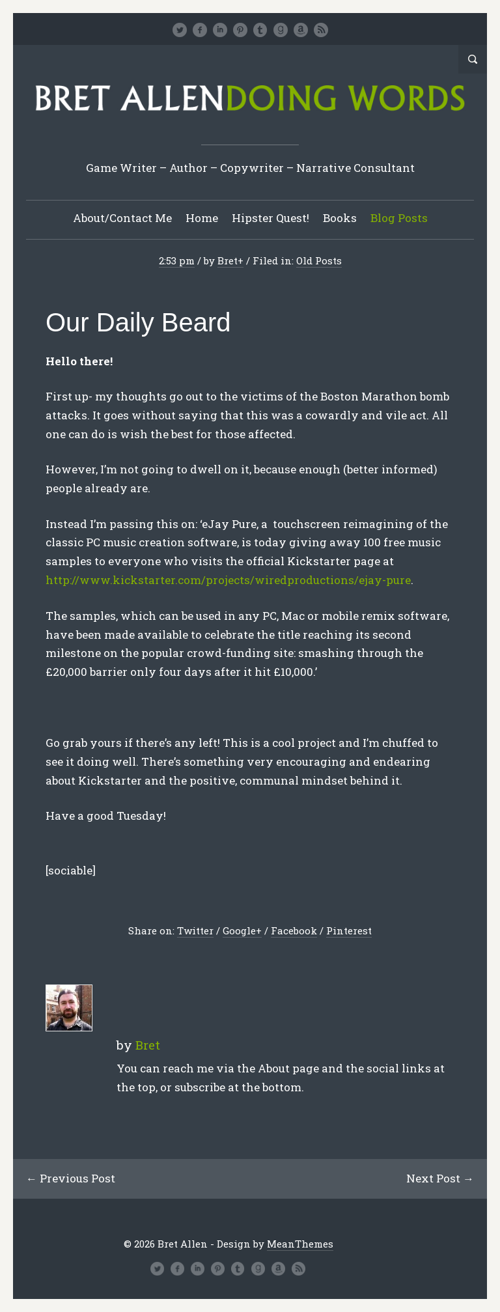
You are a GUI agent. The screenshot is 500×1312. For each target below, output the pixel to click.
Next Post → (440, 1178)
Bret (227, 260)
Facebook (294, 930)
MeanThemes (300, 1243)
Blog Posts (399, 217)
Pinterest (349, 930)
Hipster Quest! (270, 217)
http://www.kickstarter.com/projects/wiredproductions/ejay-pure (228, 579)
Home (202, 217)
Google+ (242, 930)
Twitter (195, 930)
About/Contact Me (122, 217)
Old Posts (319, 260)
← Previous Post (70, 1178)
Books (340, 217)
